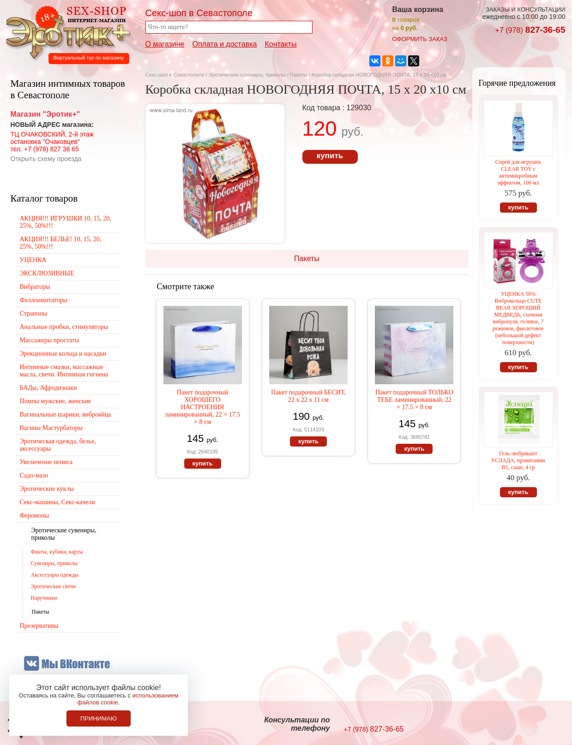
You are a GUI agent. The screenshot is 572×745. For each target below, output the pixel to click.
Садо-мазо (34, 475)
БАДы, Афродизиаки (48, 387)
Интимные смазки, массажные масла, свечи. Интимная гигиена (64, 371)
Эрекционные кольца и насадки (63, 353)
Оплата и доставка (225, 44)
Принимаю (98, 718)
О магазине (165, 44)
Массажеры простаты (49, 340)
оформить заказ (419, 39)
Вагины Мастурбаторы (51, 427)
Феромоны (34, 515)
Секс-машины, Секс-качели (57, 502)
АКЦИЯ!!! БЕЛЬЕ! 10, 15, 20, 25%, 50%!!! (61, 243)
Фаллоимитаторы (44, 300)
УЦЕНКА (33, 259)
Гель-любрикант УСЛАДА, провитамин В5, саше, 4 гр (518, 460)
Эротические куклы (47, 488)
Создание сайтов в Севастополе (528, 724)
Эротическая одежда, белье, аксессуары (58, 445)
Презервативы (39, 625)
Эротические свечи (53, 586)
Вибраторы (35, 286)
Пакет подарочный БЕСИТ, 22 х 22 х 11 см (308, 396)
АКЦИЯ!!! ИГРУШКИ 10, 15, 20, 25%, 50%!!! (66, 222)
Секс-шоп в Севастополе (175, 74)
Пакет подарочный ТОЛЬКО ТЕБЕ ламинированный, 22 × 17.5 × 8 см (414, 400)
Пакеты (298, 74)
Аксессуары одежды (55, 575)
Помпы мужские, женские (55, 401)
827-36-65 (530, 30)
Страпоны (34, 313)
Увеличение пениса (46, 462)
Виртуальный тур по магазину (89, 57)
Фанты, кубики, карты (57, 551)
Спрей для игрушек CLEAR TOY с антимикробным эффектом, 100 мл (518, 172)
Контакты (280, 44)
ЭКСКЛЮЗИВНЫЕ (47, 273)
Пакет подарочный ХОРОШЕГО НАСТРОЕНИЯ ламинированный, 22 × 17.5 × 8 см (202, 407)
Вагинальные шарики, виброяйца (65, 414)
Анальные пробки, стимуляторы (64, 326)
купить (330, 155)
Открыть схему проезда (46, 158)
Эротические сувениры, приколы (247, 74)
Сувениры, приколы (54, 563)
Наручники (44, 598)
